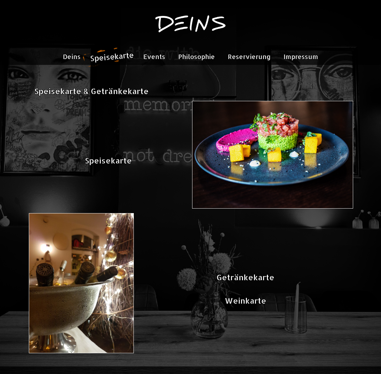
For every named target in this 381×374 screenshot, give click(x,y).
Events (154, 57)
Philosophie (196, 57)
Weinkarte (245, 301)
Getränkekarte (245, 277)
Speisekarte (112, 57)
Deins (72, 57)
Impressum (300, 57)
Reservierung (249, 57)
